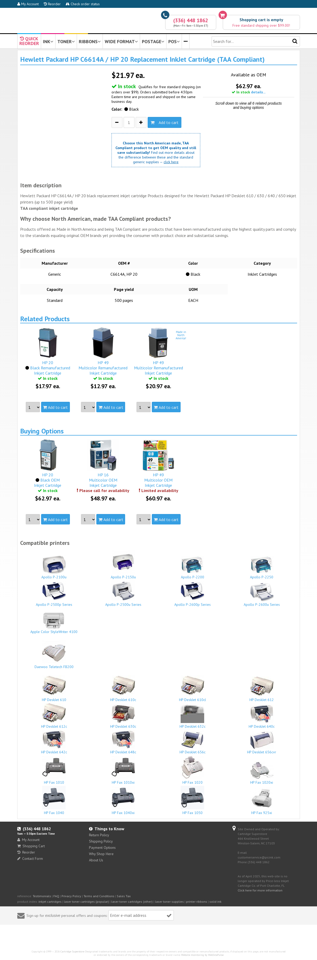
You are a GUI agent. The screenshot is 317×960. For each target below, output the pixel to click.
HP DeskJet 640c (262, 717)
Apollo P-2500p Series (54, 593)
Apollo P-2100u (54, 567)
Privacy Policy (71, 896)
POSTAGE (153, 41)
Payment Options (102, 847)
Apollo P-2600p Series (193, 593)
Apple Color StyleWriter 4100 (54, 623)
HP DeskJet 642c (54, 742)
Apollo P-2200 (193, 567)
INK (48, 41)
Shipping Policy (101, 841)
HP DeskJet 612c (54, 716)
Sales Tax (124, 896)
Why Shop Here (101, 853)
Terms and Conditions (99, 896)
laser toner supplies (169, 901)
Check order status (83, 4)
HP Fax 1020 (193, 770)
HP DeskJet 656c (193, 742)
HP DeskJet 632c (193, 716)
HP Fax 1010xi (123, 770)
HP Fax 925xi (262, 800)
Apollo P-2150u (123, 564)
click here (171, 162)
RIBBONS (90, 41)
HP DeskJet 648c (123, 742)
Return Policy (99, 835)
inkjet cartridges (50, 901)
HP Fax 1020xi (262, 773)
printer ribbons (196, 901)
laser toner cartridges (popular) (86, 901)
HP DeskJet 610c (123, 688)
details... (258, 92)
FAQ (56, 896)
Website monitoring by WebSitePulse (202, 955)
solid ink (215, 901)
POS (174, 41)
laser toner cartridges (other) (132, 901)
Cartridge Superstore (72, 951)
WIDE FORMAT (121, 41)
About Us (96, 860)
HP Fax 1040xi (123, 800)
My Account (28, 4)
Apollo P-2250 (262, 567)
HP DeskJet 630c (123, 716)
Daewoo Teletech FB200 (54, 654)
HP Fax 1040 (54, 800)
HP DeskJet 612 (262, 689)
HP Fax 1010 (54, 770)
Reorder (52, 4)
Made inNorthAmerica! (181, 335)
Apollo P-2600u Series (262, 595)
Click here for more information (260, 890)
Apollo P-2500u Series (123, 593)
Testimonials (42, 896)
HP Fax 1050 (193, 800)
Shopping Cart (31, 846)
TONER (66, 41)
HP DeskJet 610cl (193, 688)
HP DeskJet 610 (54, 688)
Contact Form (30, 858)
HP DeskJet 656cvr (262, 742)
